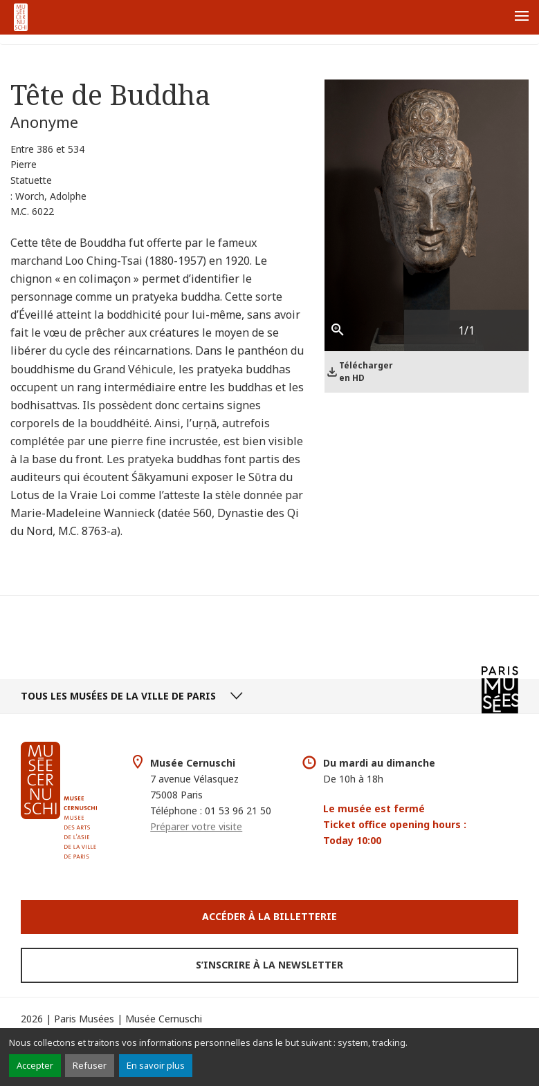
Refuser (90, 1065)
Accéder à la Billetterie (269, 916)
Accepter (35, 1065)
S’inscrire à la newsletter (269, 964)
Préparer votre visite (196, 826)
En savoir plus (156, 1065)
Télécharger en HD (366, 371)
